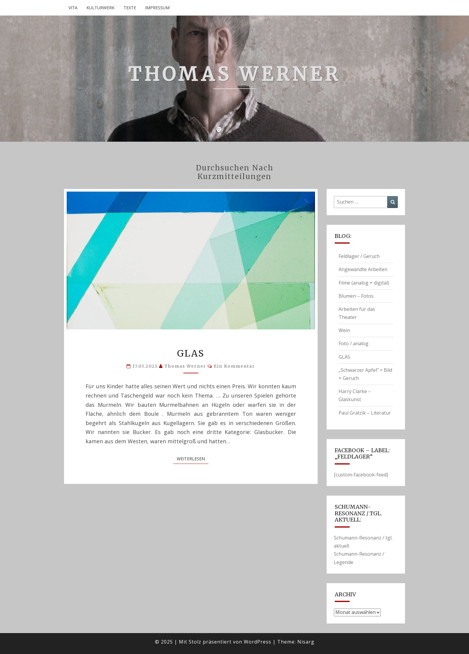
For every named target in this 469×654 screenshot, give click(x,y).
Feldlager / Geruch (359, 256)
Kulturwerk (100, 7)
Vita (72, 7)
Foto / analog (353, 343)
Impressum (157, 7)
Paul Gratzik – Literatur (365, 412)
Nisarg (305, 641)
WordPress (257, 641)
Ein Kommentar (234, 366)
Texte (130, 7)
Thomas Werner (185, 366)
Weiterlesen (192, 459)
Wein (344, 330)
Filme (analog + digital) (364, 282)
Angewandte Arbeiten (363, 269)
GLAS (190, 353)
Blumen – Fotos (356, 296)
